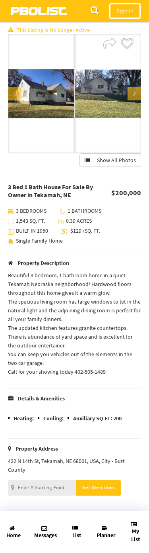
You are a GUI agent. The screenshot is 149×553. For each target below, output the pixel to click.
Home (13, 532)
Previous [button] (14, 93)
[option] (41, 93)
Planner (106, 532)
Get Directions (98, 487)
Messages (45, 532)
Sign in (125, 11)
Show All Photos (110, 160)
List (76, 532)
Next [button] (134, 93)
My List (135, 532)
